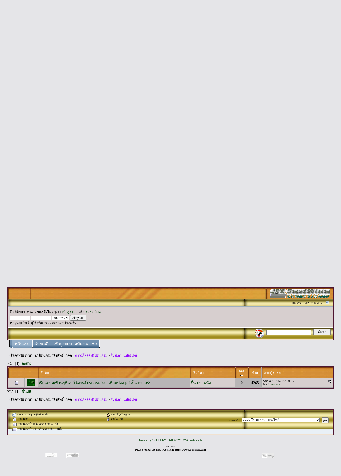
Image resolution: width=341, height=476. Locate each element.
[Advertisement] (170, 74)
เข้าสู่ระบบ (69, 312)
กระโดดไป (234, 420)
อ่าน (255, 373)
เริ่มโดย (198, 373)
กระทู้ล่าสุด (272, 373)
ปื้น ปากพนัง (201, 383)
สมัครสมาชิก (86, 344)
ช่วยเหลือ (42, 344)
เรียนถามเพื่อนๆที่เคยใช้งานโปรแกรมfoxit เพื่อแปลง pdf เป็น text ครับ (95, 383)
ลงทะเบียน (93, 312)
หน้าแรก (22, 344)
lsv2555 (170, 446)
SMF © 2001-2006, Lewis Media (185, 440)
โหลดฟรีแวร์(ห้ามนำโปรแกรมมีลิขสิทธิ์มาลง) (41, 355)
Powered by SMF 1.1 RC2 (152, 440)
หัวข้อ (44, 373)
